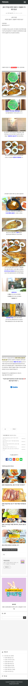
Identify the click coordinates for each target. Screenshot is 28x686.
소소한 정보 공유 (8, 655)
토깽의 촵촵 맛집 (10, 13)
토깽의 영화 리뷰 (9, 661)
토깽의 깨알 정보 (10, 669)
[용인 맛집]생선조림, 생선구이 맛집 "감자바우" (13, 485)
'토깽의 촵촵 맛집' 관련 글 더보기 (10, 549)
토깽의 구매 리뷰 (9, 659)
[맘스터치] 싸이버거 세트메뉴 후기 (9, 447)
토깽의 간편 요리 (9, 667)
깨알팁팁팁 (5, 2)
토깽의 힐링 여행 (9, 663)
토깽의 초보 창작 (9, 671)
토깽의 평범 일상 (9, 657)
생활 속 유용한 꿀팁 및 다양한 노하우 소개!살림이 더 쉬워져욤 (10, 563)
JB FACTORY (16, 683)
